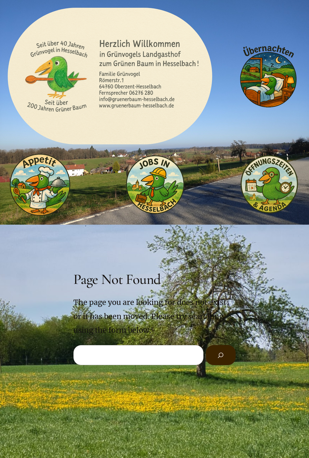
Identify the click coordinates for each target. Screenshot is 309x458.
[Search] (221, 355)
